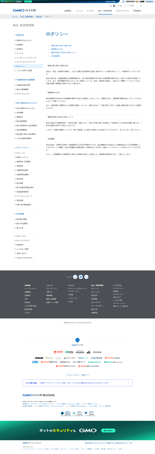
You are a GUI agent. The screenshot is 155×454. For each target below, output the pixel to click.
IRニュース (95, 288)
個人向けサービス (112, 449)
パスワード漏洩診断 (61, 404)
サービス (90, 11)
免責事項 (94, 313)
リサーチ (83, 449)
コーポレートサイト (73, 375)
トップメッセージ (31, 288)
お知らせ (49, 292)
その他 (70, 302)
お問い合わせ (117, 297)
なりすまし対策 (93, 406)
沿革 (26, 299)
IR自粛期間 (55, 56)
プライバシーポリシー (119, 303)
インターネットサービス (28, 449)
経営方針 (94, 295)
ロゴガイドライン (118, 294)
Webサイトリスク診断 (73, 404)
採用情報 (137, 11)
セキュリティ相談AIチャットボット (89, 404)
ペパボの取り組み (31, 306)
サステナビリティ (122, 11)
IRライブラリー (96, 302)
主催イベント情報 (52, 302)
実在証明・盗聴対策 (27, 406)
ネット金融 (96, 449)
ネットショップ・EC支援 (43, 449)
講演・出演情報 (51, 299)
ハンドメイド (72, 298)
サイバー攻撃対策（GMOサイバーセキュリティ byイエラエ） (49, 406)
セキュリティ (63, 449)
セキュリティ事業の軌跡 (105, 406)
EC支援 (70, 295)
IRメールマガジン (97, 306)
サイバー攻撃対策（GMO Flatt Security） (77, 406)
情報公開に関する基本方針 (61, 45)
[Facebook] (114, 6)
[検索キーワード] (132, 6)
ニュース (79, 11)
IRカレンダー (95, 292)
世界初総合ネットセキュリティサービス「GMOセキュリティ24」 (38, 404)
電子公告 (94, 309)
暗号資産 (103, 449)
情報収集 (89, 449)
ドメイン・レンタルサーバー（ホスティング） (77, 289)
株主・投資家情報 (105, 11)
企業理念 (28, 295)
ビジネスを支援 (54, 449)
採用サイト (85, 375)
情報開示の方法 (57, 49)
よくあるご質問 (117, 300)
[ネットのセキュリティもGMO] (17, 1)
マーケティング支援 (74, 449)
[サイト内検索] (141, 6)
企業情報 (67, 11)
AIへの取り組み (117, 285)
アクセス (27, 313)
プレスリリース (51, 288)
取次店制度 (28, 309)
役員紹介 (28, 302)
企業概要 (28, 292)
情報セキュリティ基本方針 (120, 306)
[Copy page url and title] (86, 277)
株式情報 (94, 299)
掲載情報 (49, 295)
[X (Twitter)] (110, 6)
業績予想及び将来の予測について (64, 52)
